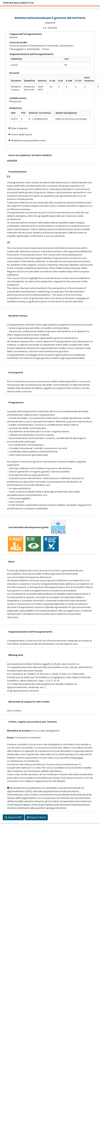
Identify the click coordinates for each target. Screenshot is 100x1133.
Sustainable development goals (28, 527)
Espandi (15, 101)
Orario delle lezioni (21, 134)
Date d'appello (19, 128)
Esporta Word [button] (36, 817)
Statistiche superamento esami (28, 140)
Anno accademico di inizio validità (30, 155)
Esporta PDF (13, 817)
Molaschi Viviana (16, 88)
